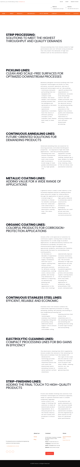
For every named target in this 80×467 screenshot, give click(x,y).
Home (35, 436)
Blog (35, 439)
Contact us (22, 1)
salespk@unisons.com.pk (13, 446)
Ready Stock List (66, 440)
